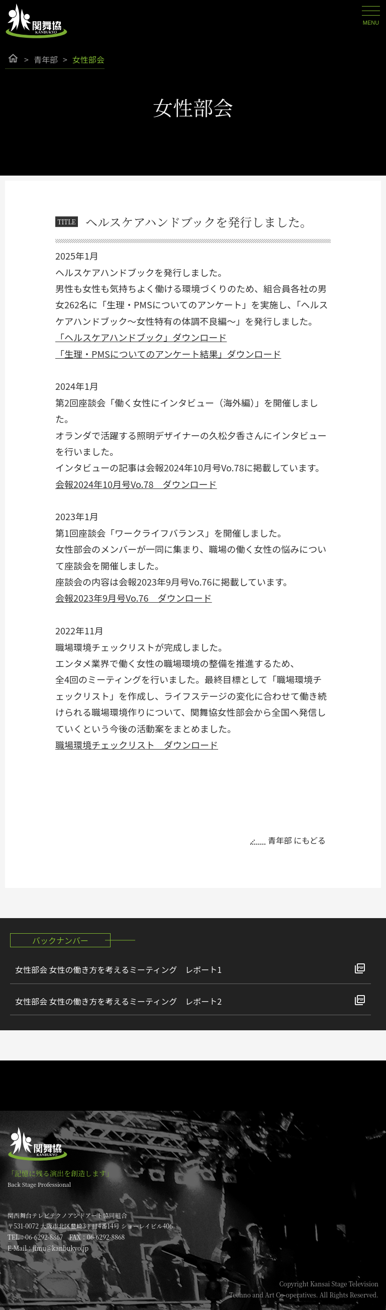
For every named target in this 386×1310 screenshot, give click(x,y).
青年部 (46, 59)
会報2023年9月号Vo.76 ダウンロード (133, 597)
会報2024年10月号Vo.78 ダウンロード (136, 483)
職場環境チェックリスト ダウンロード (136, 744)
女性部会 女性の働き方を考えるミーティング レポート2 (118, 1001)
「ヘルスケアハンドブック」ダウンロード (141, 337)
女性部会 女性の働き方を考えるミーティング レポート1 (118, 969)
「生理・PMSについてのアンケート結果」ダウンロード (168, 353)
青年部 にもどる (297, 840)
